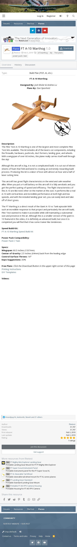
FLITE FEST (26, 523)
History (18, 64)
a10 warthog (43, 53)
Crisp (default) (9, 531)
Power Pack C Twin (11, 240)
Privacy (33, 536)
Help (41, 536)
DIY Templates (9, 272)
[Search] (73, 16)
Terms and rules (21, 536)
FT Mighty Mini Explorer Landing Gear (23, 462)
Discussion (30, 64)
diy (51, 53)
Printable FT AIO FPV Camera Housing (23, 486)
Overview (6, 64)
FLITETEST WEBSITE (11, 523)
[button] (4, 16)
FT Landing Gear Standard (19, 480)
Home (47, 536)
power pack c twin (20, 56)
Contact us (6, 536)
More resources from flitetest (17, 458)
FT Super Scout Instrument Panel (22, 468)
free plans (59, 53)
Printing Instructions (11, 269)
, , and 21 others (23, 417)
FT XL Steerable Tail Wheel (19, 474)
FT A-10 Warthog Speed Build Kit (17, 231)
